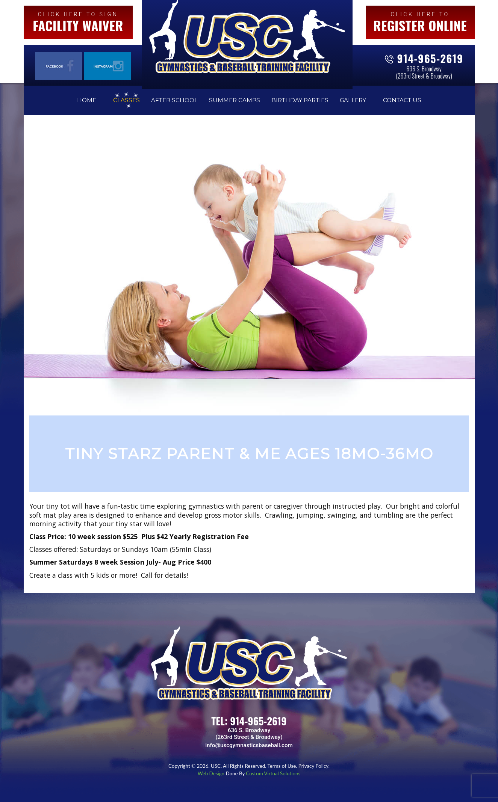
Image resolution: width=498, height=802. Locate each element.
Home (86, 100)
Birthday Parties (299, 100)
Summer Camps (234, 100)
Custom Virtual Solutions (273, 773)
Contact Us (402, 100)
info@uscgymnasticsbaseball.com (248, 745)
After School (174, 100)
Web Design (212, 773)
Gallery (353, 100)
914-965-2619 (430, 58)
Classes (126, 100)
